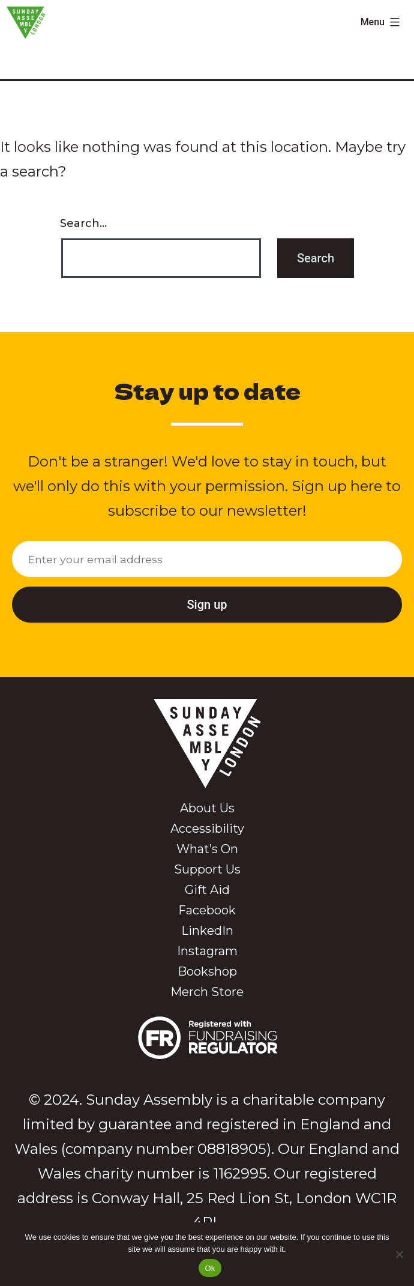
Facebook (207, 910)
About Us (207, 808)
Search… (83, 223)
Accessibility (207, 828)
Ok (210, 1268)
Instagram (207, 951)
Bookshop (207, 971)
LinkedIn (207, 930)
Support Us (207, 869)
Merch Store (207, 992)
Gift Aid (207, 890)
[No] (399, 1254)
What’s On (207, 849)
